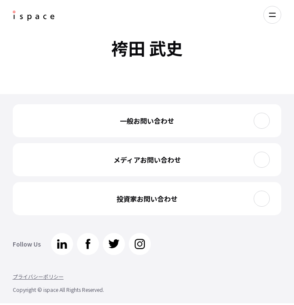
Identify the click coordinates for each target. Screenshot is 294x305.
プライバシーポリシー (38, 276)
